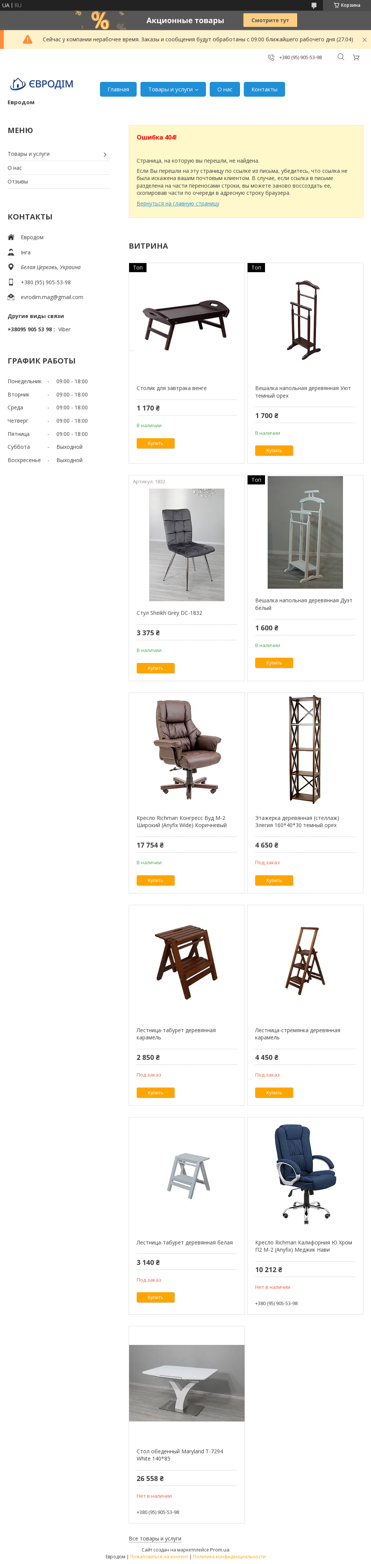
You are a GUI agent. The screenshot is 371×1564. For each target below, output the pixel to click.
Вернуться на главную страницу (178, 203)
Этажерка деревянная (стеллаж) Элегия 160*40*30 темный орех (297, 821)
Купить (156, 443)
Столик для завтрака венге (172, 388)
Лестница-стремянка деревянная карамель (297, 1033)
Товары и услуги (170, 89)
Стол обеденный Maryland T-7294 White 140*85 (180, 1455)
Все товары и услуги (155, 1538)
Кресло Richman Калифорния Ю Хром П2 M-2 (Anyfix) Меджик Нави (303, 1246)
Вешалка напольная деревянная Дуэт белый (303, 604)
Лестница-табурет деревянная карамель (176, 1033)
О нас (224, 89)
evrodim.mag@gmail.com (52, 297)
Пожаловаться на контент (159, 1556)
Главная (118, 89)
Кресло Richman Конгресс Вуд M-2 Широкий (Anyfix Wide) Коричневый (182, 821)
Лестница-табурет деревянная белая (185, 1242)
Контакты (264, 89)
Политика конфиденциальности (229, 1556)
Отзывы (18, 181)
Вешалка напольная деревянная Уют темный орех (303, 391)
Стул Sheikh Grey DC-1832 (169, 612)
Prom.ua (219, 1549)
